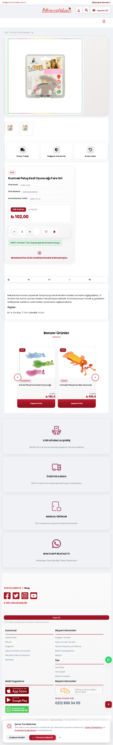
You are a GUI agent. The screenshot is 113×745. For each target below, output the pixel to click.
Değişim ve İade (63, 637)
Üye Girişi (59, 667)
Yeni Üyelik (60, 671)
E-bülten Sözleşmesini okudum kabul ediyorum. (28, 622)
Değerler (9, 646)
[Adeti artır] (30, 231)
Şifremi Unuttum (62, 676)
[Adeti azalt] (14, 231)
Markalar (9, 659)
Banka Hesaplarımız (64, 650)
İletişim (58, 655)
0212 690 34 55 (67, 703)
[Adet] (22, 231)
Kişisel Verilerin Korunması (17, 650)
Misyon (8, 642)
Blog (27, 588)
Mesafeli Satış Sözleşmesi (17, 655)
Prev (17, 377)
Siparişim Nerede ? (101, 2)
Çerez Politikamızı (93, 727)
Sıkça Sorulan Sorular (65, 642)
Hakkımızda (10, 637)
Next (95, 377)
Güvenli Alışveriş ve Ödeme (68, 646)
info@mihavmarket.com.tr (14, 2)
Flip (12, 172)
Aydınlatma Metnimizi (25, 730)
